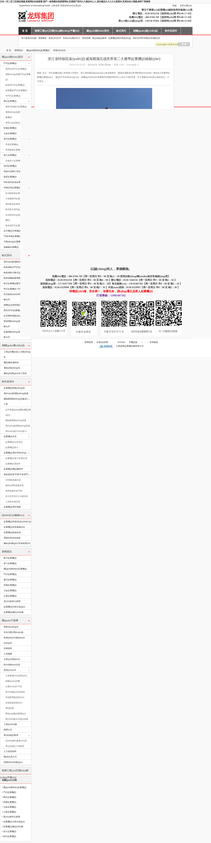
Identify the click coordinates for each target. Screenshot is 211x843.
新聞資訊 (18, 50)
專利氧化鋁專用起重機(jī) (17, 204)
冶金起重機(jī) (10, 133)
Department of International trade (34, 5)
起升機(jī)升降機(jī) (12, 231)
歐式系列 (121, 30)
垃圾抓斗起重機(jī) (14, 160)
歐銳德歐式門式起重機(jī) (15, 267)
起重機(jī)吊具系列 (14, 442)
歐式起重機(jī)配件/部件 (15, 283)
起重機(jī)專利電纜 (12, 507)
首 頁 (25, 30)
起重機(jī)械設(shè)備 (13, 612)
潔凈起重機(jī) (10, 166)
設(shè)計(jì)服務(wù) (13, 515)
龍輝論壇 (89, 342)
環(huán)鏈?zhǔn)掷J (16, 431)
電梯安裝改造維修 (12, 538)
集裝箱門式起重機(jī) (15, 85)
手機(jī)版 (133, 342)
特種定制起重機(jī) (12, 187)
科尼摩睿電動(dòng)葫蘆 (15, 316)
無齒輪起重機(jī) (11, 247)
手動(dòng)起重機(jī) (13, 241)
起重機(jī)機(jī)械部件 (13, 469)
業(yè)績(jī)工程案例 (14, 746)
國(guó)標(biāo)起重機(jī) (38, 50)
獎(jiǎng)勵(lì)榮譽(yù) (15, 713)
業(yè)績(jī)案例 (99, 38)
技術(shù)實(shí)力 (71, 38)
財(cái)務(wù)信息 (12, 664)
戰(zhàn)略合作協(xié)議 (16, 719)
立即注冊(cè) (186, 5)
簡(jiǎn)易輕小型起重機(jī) (16, 171)
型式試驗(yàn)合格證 (15, 692)
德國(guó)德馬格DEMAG (15, 305)
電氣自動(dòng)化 (12, 368)
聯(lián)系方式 (10, 757)
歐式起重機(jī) (10, 558)
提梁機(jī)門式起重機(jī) (16, 90)
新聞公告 (8, 729)
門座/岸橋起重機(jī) (12, 236)
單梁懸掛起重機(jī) (14, 150)
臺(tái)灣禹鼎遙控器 (14, 485)
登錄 (174, 5)
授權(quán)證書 (12, 681)
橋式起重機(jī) (10, 101)
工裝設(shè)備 (10, 724)
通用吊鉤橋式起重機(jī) (16, 106)
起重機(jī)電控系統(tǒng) (119, 38)
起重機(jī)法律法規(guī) (14, 607)
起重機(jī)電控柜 (12, 464)
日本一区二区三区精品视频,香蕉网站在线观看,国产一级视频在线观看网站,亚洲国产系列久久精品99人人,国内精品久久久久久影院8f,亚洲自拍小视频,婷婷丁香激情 (75, 1)
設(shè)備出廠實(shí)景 (16, 740)
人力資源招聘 (10, 751)
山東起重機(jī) (10, 596)
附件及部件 (171, 30)
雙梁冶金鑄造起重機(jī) (16, 123)
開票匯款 (42, 38)
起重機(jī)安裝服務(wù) (14, 527)
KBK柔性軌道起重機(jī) (14, 182)
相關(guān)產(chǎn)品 (145, 30)
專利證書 (86, 38)
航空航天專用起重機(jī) (16, 209)
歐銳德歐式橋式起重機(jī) (15, 272)
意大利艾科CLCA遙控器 (16, 496)
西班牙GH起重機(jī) (13, 310)
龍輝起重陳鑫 (104, 64)
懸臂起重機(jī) (10, 177)
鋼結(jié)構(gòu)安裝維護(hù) (17, 543)
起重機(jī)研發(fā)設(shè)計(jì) (17, 521)
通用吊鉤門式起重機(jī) (16, 69)
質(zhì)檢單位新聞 (12, 601)
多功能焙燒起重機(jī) (15, 193)
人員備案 (8, 654)
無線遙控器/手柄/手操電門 (16, 474)
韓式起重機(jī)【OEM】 (15, 289)
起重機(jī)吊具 (10, 436)
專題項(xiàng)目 (11, 627)
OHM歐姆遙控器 (13, 480)
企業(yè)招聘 (102, 342)
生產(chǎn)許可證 (13, 686)
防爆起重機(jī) (10, 128)
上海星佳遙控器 (12, 501)
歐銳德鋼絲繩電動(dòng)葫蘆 (17, 278)
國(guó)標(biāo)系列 (97, 30)
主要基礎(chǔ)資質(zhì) (16, 675)
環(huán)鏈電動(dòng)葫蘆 (16, 262)
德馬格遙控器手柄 (13, 491)
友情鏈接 (154, 342)
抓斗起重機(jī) (10, 155)
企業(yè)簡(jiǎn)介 (12, 659)
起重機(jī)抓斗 (11, 447)
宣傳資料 (8, 648)
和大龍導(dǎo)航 (29, 38)
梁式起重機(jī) (10, 139)
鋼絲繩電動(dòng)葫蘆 (15, 420)
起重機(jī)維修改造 (12, 532)
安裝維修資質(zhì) (13, 703)
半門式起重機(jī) (12, 96)
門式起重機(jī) (10, 63)
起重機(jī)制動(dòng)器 (14, 388)
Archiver (121, 342)
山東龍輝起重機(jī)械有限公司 (1, 50)
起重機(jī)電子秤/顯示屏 (16, 458)
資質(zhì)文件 (55, 38)
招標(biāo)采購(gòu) (13, 762)
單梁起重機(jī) (11, 144)
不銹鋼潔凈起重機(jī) (15, 198)
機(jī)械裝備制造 (11, 362)
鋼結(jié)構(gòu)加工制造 (15, 373)
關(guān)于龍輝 (10, 620)
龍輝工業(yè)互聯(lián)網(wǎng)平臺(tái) (57, 30)
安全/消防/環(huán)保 (13, 632)
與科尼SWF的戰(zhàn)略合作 (146, 38)
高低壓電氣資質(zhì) (14, 697)
